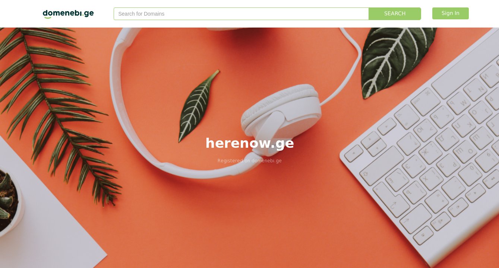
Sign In (450, 13)
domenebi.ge (267, 160)
